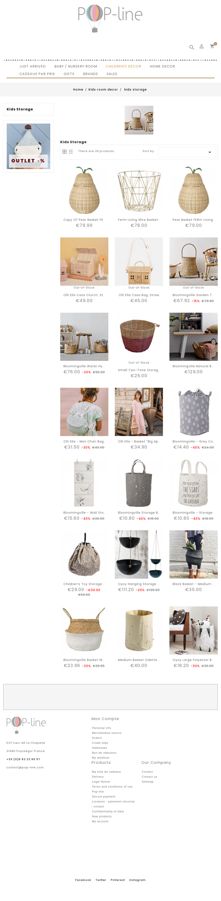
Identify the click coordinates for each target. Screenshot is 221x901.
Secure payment (103, 796)
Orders (97, 737)
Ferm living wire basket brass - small (150, 220)
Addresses (99, 747)
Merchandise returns (107, 733)
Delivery (98, 776)
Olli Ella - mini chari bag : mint (88, 441)
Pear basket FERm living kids (197, 220)
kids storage (20, 109)
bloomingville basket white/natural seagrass (101, 660)
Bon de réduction (104, 752)
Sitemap (148, 781)
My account (100, 821)
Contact (147, 771)
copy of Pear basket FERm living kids (95, 220)
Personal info (101, 728)
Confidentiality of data (108, 811)
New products (102, 816)
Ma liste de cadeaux (106, 771)
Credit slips (100, 742)
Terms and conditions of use (112, 786)
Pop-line (98, 791)
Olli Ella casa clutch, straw (86, 295)
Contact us (149, 776)
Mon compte (105, 718)
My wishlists (100, 757)
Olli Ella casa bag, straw (139, 295)
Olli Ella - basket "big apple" (141, 441)
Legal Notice (101, 781)
